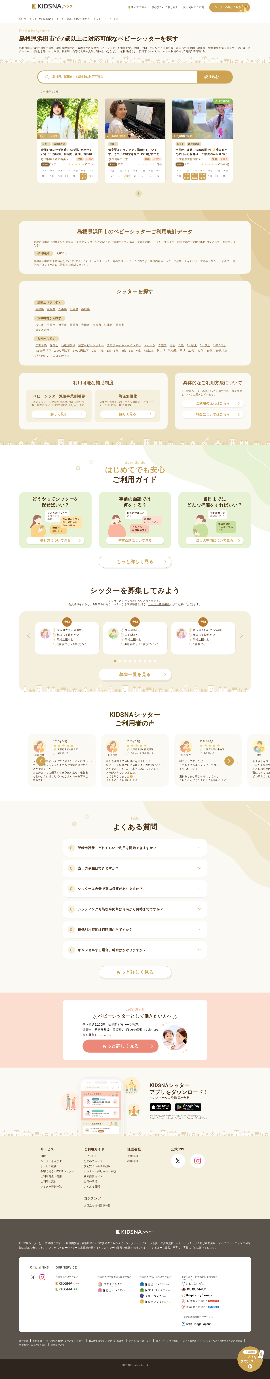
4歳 (123, 350)
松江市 (39, 324)
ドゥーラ (149, 345)
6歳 (138, 350)
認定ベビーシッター (91, 345)
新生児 (161, 350)
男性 (172, 345)
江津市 (108, 324)
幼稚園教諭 (68, 345)
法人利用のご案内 (193, 7)
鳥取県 (39, 309)
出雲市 (62, 324)
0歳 (94, 350)
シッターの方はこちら (232, 7)
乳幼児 (172, 350)
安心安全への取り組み (165, 7)
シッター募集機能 (159, 604)
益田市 (74, 324)
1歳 (101, 350)
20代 (191, 350)
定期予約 (41, 345)
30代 (200, 350)
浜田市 (51, 324)
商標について (57, 1345)
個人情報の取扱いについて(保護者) (106, 1341)
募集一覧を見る (142, 674)
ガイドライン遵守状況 (167, 1341)
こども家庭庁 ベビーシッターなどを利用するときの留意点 (212, 1341)
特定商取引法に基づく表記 (32, 1345)
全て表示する (43, 330)
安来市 (97, 324)
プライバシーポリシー (140, 1341)
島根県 (51, 309)
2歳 (108, 350)
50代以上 (221, 350)
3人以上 (205, 345)
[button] (115, 661)
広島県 (74, 309)
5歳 (131, 350)
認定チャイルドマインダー (124, 345)
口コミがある (61, 355)
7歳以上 (149, 350)
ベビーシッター (108, 47)
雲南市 (120, 324)
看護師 (162, 345)
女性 (181, 345)
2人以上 (192, 345)
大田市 (85, 324)
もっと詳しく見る (141, 972)
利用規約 (37, 1341)
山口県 (85, 309)
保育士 (54, 345)
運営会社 (23, 1341)
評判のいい (42, 355)
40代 (209, 350)
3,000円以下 (81, 350)
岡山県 (62, 309)
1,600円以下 (43, 350)
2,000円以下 (62, 350)
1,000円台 (219, 345)
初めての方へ (137, 7)
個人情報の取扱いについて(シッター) (65, 1341)
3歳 (116, 350)
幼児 (182, 350)
